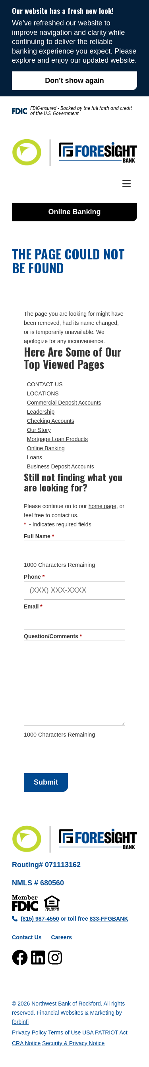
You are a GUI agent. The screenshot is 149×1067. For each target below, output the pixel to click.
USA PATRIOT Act (105, 1032)
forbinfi (20, 1022)
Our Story (39, 430)
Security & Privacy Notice (73, 1043)
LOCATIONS (43, 393)
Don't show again (74, 80)
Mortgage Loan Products (57, 439)
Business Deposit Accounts (60, 466)
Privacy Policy (29, 1032)
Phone (34, 577)
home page (102, 506)
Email (33, 606)
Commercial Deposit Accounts (64, 402)
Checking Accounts (50, 421)
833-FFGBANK (108, 918)
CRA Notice (26, 1043)
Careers (61, 937)
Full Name (39, 536)
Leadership (40, 412)
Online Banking (74, 212)
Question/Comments (53, 636)
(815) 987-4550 (35, 918)
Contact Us (26, 937)
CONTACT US (45, 384)
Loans (34, 457)
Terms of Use (64, 1032)
